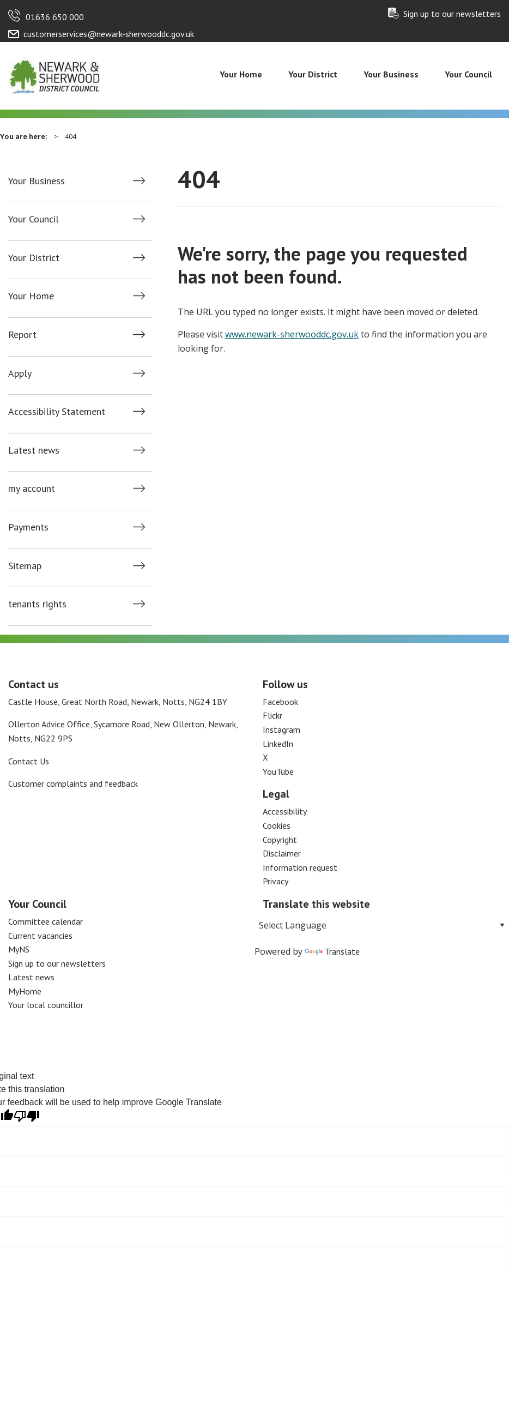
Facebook (280, 701)
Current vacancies (40, 935)
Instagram (281, 729)
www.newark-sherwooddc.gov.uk (292, 334)
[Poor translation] (27, 1116)
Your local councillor (45, 1004)
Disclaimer (282, 853)
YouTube (278, 771)
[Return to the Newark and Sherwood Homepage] (54, 75)
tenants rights (37, 604)
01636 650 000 (55, 16)
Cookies (276, 825)
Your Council (468, 74)
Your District (312, 74)
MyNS (18, 949)
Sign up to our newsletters (452, 13)
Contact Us (28, 761)
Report (22, 335)
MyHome (24, 991)
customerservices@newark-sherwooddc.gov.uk (108, 33)
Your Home (241, 74)
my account (31, 489)
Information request (300, 867)
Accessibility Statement (56, 412)
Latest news (33, 450)
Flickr (272, 715)
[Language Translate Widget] (381, 925)
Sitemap (24, 566)
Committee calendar (45, 921)
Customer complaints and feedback (73, 783)
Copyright (280, 839)
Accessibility (285, 811)
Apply (20, 373)
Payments (28, 527)
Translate (332, 951)
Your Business (391, 74)
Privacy (275, 881)
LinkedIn (278, 743)
